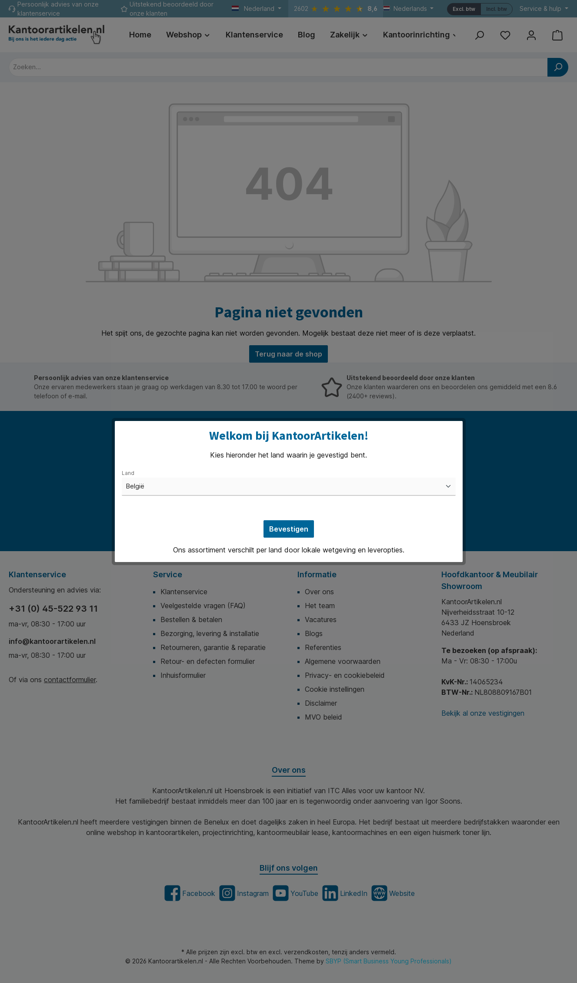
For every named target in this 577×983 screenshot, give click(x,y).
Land (128, 473)
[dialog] (288, 491)
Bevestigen (288, 529)
